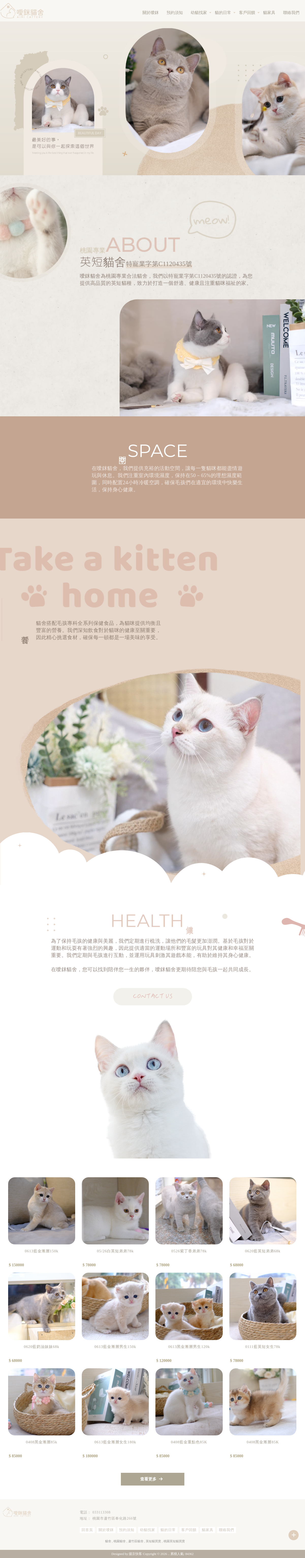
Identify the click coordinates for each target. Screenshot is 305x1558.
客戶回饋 (247, 12)
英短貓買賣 (153, 1541)
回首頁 (87, 1530)
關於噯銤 (150, 12)
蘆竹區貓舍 (135, 1541)
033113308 (101, 1512)
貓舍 (108, 1541)
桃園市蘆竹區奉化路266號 (114, 1518)
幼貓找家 (199, 12)
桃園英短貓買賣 (174, 1541)
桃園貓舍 (120, 1541)
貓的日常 (223, 12)
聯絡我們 (291, 12)
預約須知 (175, 12)
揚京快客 (135, 1554)
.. (169, 1554)
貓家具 (269, 12)
